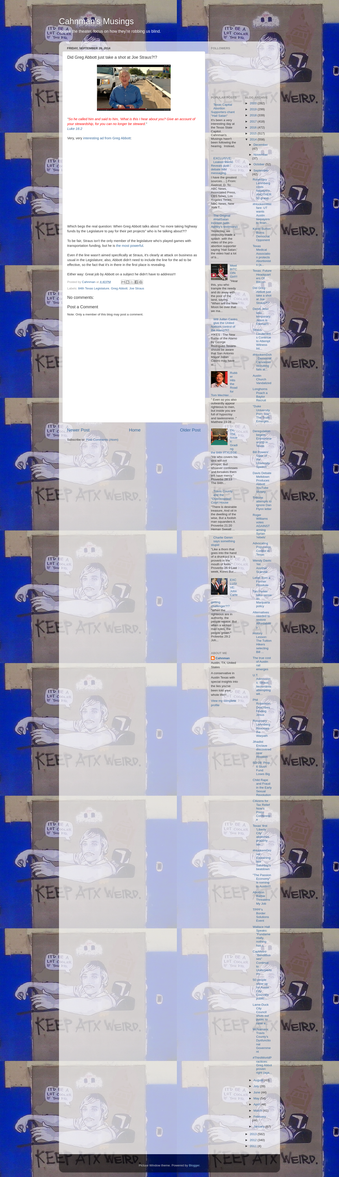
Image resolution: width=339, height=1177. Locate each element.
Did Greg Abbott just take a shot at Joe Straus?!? (262, 295)
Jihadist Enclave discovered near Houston (262, 749)
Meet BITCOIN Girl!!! (233, 271)
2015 (253, 133)
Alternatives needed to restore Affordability (262, 620)
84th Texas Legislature (93, 288)
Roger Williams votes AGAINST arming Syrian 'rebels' (261, 526)
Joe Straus (136, 288)
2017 (253, 121)
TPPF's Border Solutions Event (261, 915)
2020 (253, 103)
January (260, 1126)
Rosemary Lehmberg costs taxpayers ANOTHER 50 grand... (262, 189)
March (258, 1110)
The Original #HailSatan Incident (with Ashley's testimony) (224, 221)
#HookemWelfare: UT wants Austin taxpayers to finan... (262, 213)
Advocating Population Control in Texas (262, 549)
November (261, 154)
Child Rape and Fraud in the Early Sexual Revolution (262, 787)
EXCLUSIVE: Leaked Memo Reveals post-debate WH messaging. (222, 166)
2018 (253, 115)
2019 (253, 109)
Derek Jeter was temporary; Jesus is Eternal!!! (262, 316)
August (259, 1080)
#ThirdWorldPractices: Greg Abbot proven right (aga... (262, 1065)
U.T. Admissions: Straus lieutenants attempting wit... (262, 684)
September (261, 170)
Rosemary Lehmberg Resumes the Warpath (261, 728)
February (260, 1116)
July (257, 1086)
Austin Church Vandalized (262, 379)
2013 (253, 1134)
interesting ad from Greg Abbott (107, 138)
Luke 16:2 (74, 129)
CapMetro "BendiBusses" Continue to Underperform (262, 963)
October (260, 164)
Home (134, 430)
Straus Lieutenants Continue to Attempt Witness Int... (262, 339)
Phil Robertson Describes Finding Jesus (261, 707)
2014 (253, 139)
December (261, 144)
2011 (253, 1146)
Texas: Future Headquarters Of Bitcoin (262, 276)
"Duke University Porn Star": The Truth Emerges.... (262, 416)
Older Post (190, 430)
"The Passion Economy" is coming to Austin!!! (262, 880)
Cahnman (223, 658)
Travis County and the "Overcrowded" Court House (221, 496)
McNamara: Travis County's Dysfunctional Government (262, 1040)
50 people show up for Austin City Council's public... (261, 989)
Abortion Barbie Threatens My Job (261, 898)
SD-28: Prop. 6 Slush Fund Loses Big (262, 768)
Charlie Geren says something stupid (223, 541)
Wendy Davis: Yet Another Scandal (262, 566)
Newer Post (78, 430)
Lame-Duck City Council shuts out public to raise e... (261, 1014)
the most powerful (129, 246)
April (257, 1104)
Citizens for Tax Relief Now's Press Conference (261, 810)
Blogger (194, 1165)
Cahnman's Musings (96, 21)
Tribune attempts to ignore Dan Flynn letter (262, 503)
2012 (253, 1140)
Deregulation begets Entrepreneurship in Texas (262, 438)
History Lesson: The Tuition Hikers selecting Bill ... (262, 643)
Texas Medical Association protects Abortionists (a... (262, 255)
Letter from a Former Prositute (261, 581)
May (257, 1098)
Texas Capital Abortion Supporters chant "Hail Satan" (223, 110)
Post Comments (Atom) (102, 439)
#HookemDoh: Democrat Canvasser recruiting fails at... (262, 362)
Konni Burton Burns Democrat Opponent (262, 234)
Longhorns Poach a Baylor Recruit (260, 394)
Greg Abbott (119, 288)
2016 (253, 127)
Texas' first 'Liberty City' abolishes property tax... (261, 835)
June (257, 1092)
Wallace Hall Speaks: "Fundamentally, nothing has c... (261, 936)
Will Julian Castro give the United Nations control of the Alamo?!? (224, 325)
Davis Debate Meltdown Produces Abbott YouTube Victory (262, 482)
